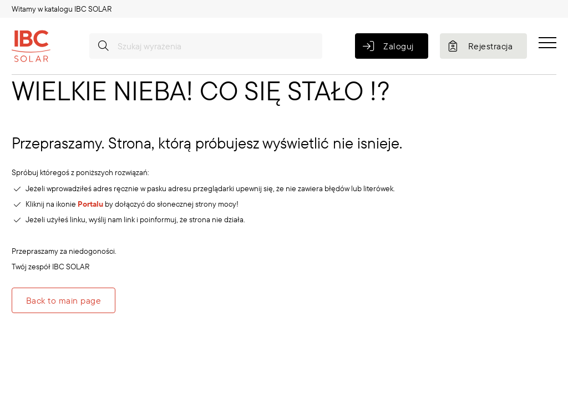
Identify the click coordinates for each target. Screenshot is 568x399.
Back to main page (63, 300)
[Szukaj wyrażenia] (205, 46)
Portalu (90, 204)
